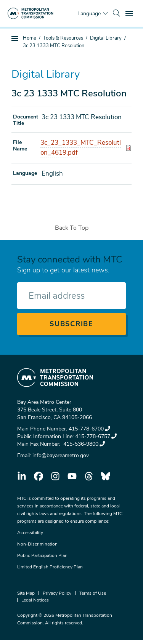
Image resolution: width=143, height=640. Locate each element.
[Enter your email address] (71, 295)
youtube (72, 476)
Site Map (26, 593)
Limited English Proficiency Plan (50, 567)
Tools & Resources (63, 38)
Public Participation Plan (42, 555)
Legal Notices (35, 600)
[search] (116, 13)
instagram (55, 476)
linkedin (21, 476)
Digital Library (106, 38)
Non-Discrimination (37, 544)
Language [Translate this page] (89, 13)
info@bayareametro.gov (60, 455)
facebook (38, 476)
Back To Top (71, 228)
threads (88, 476)
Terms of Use (92, 593)
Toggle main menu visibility (130, 12)
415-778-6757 (96, 436)
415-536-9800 (83, 444)
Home (29, 38)
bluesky (105, 476)
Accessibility (30, 533)
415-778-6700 (89, 428)
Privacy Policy (57, 593)
